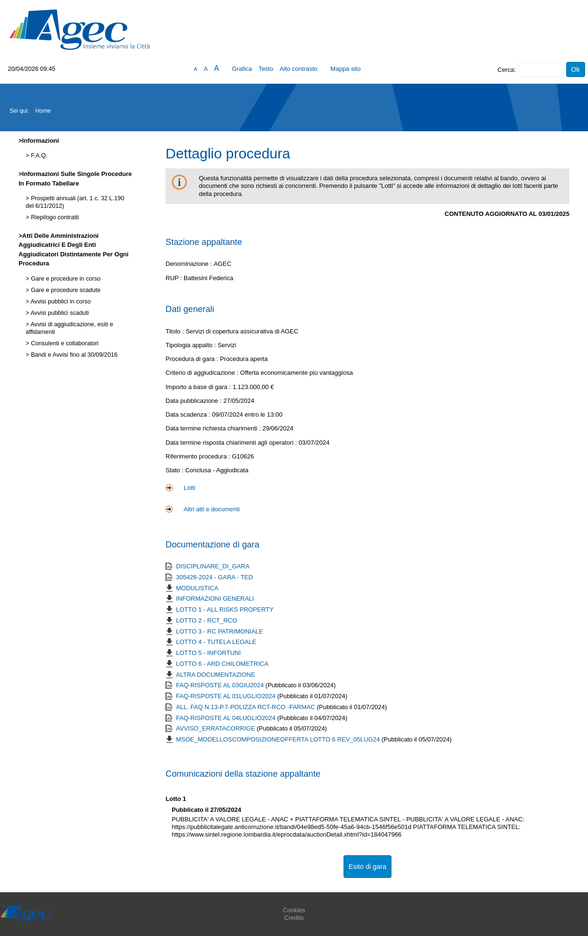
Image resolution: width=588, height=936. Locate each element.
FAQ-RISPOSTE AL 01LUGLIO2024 (226, 696)
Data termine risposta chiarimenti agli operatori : (232, 442)
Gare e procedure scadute (64, 290)
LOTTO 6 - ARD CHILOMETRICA (222, 663)
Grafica (242, 68)
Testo (265, 68)
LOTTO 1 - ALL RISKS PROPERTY (225, 609)
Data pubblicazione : (194, 400)
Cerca (506, 69)
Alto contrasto (299, 68)
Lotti (190, 487)
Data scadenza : (189, 414)
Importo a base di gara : (199, 386)
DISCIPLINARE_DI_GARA (213, 566)
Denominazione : (190, 263)
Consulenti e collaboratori (63, 343)
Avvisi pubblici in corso (59, 301)
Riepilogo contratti (53, 217)
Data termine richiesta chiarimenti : (214, 428)
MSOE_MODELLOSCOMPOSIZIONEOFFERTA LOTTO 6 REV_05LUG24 (279, 739)
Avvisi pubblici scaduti (58, 313)
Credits (294, 917)
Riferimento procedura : (199, 456)
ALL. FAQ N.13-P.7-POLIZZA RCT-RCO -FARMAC (246, 707)
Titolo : (175, 331)
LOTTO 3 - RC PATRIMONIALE (219, 631)
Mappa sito (346, 68)
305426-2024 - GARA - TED (214, 577)
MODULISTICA (197, 588)
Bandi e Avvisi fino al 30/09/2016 (73, 354)
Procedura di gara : (193, 358)
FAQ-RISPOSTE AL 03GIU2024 (220, 685)
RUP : (175, 278)
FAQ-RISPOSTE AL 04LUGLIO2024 (226, 718)
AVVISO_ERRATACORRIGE (216, 728)
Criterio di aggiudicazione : (203, 372)
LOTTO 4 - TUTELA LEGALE (216, 641)
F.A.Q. (38, 155)
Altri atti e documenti (212, 509)
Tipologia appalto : (191, 345)
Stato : (175, 470)
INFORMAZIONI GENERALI (215, 598)
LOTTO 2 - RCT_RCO (206, 620)
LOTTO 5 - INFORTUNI (208, 652)
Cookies (294, 910)
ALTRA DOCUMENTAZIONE (215, 674)
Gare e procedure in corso (64, 278)
